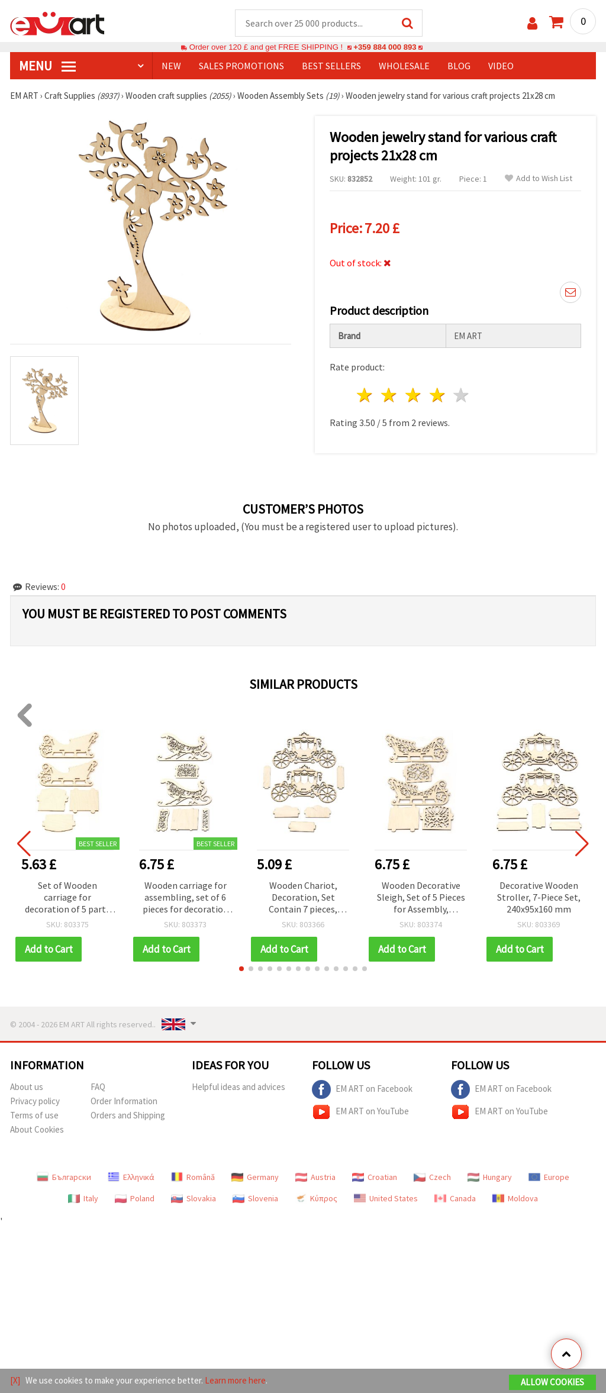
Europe (548, 1177)
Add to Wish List (538, 178)
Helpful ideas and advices (238, 1086)
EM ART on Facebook (362, 1089)
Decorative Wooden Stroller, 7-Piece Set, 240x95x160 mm (539, 897)
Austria (315, 1177)
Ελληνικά (131, 1177)
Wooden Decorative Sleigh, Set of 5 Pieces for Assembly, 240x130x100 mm (421, 898)
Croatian (374, 1177)
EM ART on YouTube (360, 1111)
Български (64, 1177)
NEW (171, 66)
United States (386, 1198)
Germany (255, 1177)
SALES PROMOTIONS (241, 66)
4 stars (438, 395)
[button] (241, 968)
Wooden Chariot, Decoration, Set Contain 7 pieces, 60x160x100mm (303, 898)
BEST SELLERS (331, 66)
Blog (458, 66)
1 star (365, 395)
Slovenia (255, 1198)
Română (193, 1177)
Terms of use (34, 1115)
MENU (47, 65)
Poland (134, 1198)
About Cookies (37, 1129)
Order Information (124, 1101)
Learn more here (235, 1380)
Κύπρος (316, 1198)
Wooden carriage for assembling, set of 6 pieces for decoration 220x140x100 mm (185, 898)
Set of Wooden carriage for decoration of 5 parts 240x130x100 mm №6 (67, 898)
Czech (432, 1177)
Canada (455, 1198)
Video (501, 66)
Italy (83, 1198)
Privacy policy (35, 1101)
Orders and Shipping (128, 1115)
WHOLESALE (404, 66)
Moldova (515, 1198)
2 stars (390, 395)
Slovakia (193, 1198)
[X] (15, 1380)
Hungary (490, 1177)
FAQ (98, 1086)
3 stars (413, 395)
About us (26, 1086)
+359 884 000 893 (384, 47)
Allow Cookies (552, 1382)
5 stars (462, 395)
